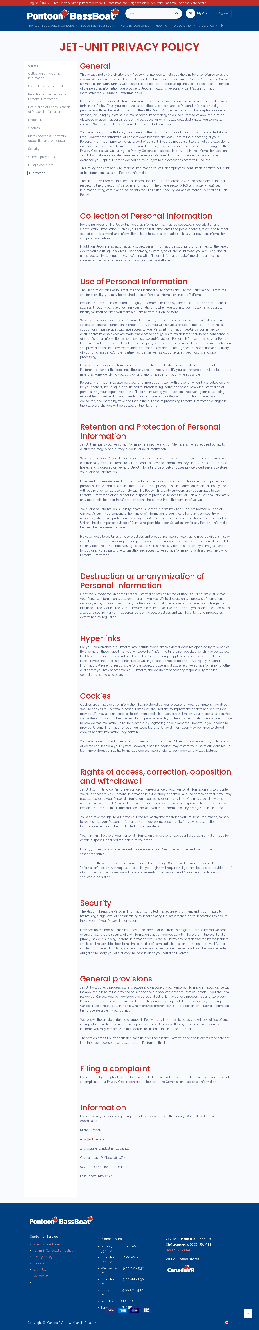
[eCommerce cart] (197, 13)
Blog (36, 1282)
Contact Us (40, 1276)
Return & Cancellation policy (53, 1250)
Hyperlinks (35, 120)
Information (37, 173)
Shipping (39, 1263)
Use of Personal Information (47, 86)
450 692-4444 (178, 1250)
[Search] (177, 13)
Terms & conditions (46, 1244)
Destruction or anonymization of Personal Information (49, 109)
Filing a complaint (40, 165)
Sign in (223, 13)
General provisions (41, 157)
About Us (39, 1269)
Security (34, 149)
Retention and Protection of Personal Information (47, 97)
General (33, 65)
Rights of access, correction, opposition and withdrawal (48, 138)
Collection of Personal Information (44, 76)
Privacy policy (43, 1257)
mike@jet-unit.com (93, 1139)
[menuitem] (53, 26)
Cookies (34, 128)
